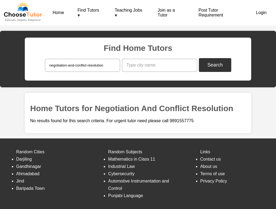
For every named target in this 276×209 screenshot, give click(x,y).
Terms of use (212, 173)
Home (58, 12)
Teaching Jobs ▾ (128, 13)
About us (208, 166)
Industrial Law (121, 166)
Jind (20, 181)
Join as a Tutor (166, 12)
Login (261, 12)
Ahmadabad (27, 173)
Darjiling (24, 159)
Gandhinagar (28, 166)
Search (215, 65)
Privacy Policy (213, 181)
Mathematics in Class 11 (131, 159)
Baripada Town (30, 188)
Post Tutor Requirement (210, 12)
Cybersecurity (121, 173)
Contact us (210, 159)
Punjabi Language (125, 195)
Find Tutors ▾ (88, 13)
